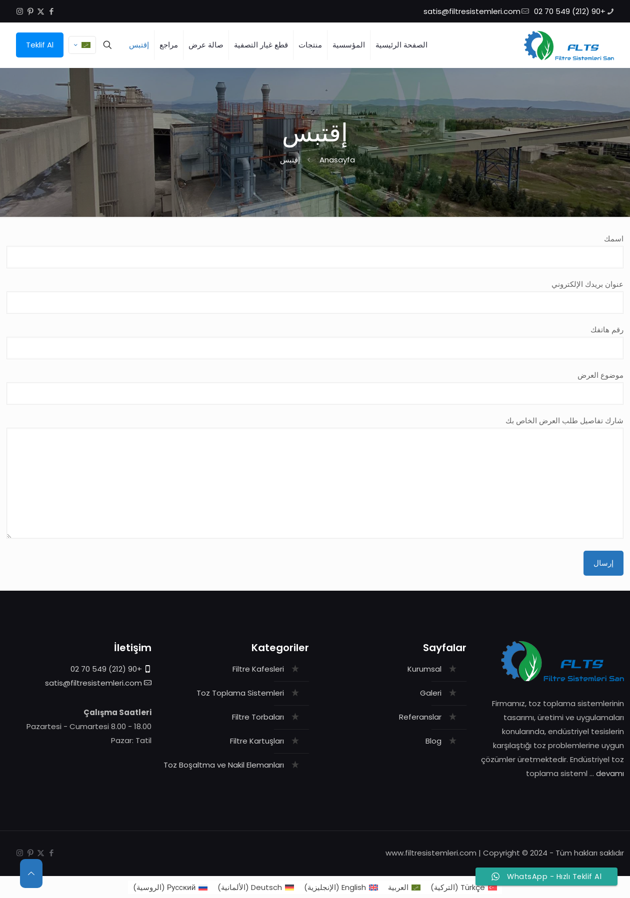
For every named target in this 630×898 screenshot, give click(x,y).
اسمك (315, 250)
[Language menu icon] (82, 45)
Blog (434, 741)
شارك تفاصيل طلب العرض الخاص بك (315, 477)
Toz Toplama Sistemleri (240, 693)
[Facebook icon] (51, 11)
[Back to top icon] (31, 873)
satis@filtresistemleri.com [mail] (472, 11)
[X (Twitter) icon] (40, 11)
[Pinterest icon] (30, 11)
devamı (610, 773)
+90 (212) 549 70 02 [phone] (570, 11)
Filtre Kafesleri (258, 669)
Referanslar (420, 717)
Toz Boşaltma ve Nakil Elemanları (224, 765)
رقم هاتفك (315, 341)
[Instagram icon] (20, 11)
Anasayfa (337, 159)
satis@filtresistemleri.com (93, 683)
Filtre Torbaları (258, 717)
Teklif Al (40, 44)
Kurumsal (425, 669)
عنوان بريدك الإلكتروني (315, 296)
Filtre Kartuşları (257, 741)
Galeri (431, 693)
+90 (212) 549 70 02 (106, 669)
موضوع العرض (315, 387)
